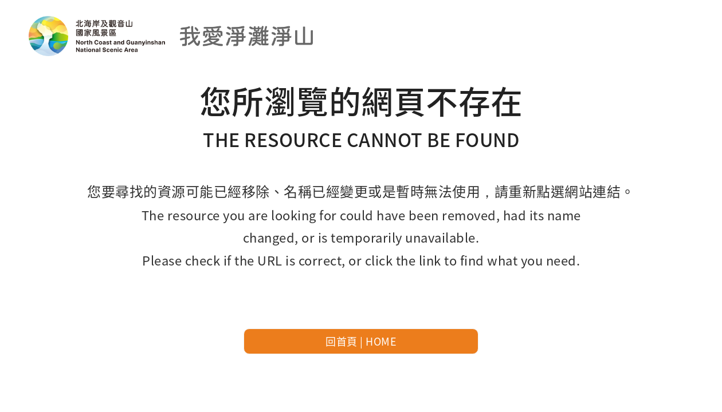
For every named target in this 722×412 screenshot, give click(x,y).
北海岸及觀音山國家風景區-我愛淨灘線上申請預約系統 (172, 35)
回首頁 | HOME (361, 341)
